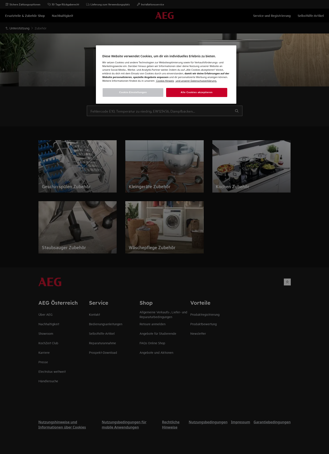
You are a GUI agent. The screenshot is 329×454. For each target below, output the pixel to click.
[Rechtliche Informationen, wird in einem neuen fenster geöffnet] (196, 80)
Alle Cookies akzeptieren (197, 92)
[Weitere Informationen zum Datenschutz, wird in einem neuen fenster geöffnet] (165, 80)
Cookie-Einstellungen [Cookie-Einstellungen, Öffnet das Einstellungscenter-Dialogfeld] (133, 92)
